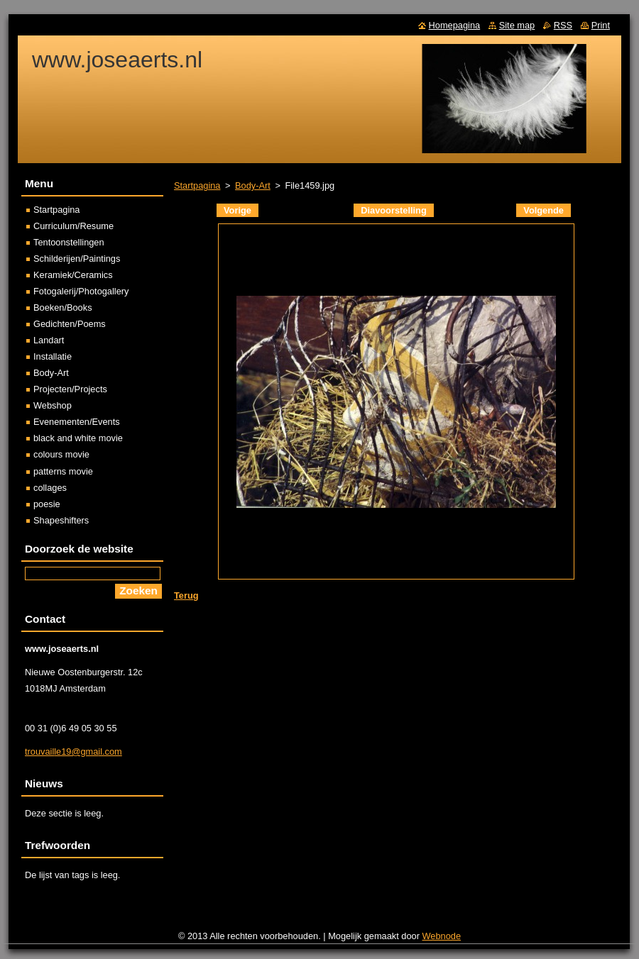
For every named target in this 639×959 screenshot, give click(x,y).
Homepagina (455, 25)
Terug (186, 595)
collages (50, 487)
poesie (46, 504)
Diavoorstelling (393, 210)
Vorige (237, 210)
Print (600, 25)
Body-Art (253, 185)
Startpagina (197, 185)
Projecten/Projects (70, 389)
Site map (517, 25)
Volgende (543, 210)
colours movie (61, 454)
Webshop (52, 405)
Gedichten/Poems (69, 323)
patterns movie (63, 471)
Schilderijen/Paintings (76, 258)
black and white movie (78, 438)
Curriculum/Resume (73, 226)
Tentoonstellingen (68, 242)
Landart (48, 340)
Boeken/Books (62, 307)
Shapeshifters (61, 520)
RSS (563, 25)
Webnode (442, 936)
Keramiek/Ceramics (73, 275)
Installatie (52, 356)
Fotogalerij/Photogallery (81, 291)
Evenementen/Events (76, 421)
